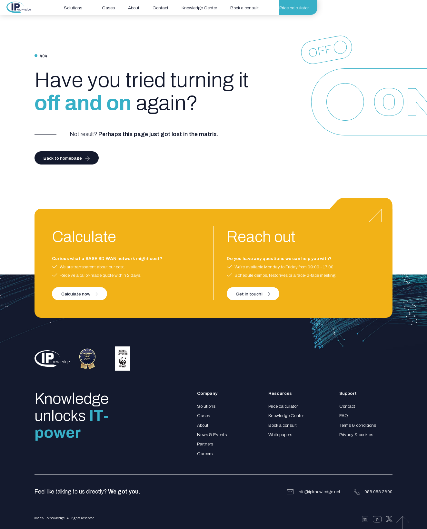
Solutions (206, 406)
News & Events (212, 434)
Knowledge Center (286, 415)
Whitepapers (280, 434)
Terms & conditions (357, 425)
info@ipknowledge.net (319, 491)
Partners (205, 444)
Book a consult (282, 425)
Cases (203, 415)
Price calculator (283, 406)
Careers (205, 453)
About (202, 425)
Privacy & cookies (356, 434)
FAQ (343, 415)
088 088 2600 (378, 491)
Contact (347, 406)
